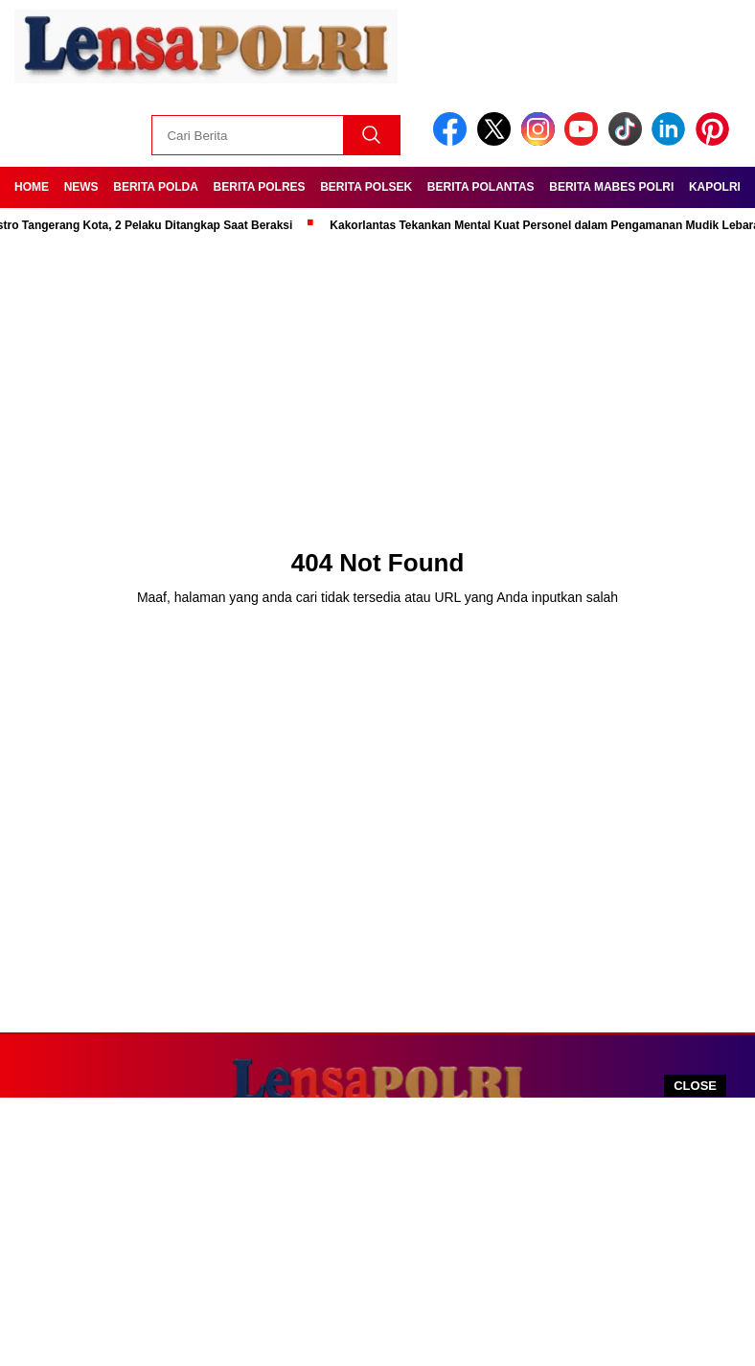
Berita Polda (155, 187)
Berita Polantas (481, 187)
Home (31, 187)
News (81, 187)
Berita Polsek (366, 187)
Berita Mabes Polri (611, 187)
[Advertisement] (377, 1232)
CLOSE (695, 1085)
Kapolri (715, 187)
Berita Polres (260, 187)
